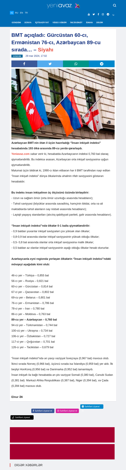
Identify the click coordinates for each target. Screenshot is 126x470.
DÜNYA (27, 22)
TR (26, 13)
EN (21, 13)
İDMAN (89, 22)
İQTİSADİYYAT (42, 22)
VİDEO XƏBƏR (60, 22)
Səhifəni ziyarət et (42, 411)
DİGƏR (99, 22)
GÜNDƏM (16, 22)
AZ (11, 13)
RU (16, 13)
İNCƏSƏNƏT (76, 22)
